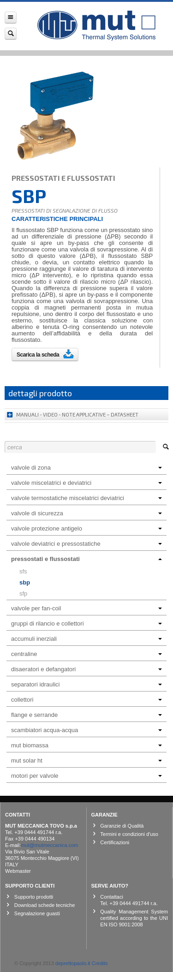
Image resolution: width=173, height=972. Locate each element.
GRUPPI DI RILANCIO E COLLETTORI (86, 623)
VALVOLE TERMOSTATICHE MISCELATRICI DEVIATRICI (86, 498)
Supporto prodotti (33, 897)
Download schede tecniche (44, 905)
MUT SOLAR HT (86, 760)
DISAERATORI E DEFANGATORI (86, 669)
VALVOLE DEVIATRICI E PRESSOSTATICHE (86, 543)
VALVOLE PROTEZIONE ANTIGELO (86, 528)
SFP (23, 593)
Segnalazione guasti (37, 913)
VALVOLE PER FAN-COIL (86, 608)
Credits (100, 963)
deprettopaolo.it (72, 963)
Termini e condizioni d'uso (129, 834)
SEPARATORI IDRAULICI (86, 684)
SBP (24, 582)
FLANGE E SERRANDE (86, 714)
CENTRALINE (86, 653)
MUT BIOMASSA (86, 745)
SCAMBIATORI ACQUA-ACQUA (86, 730)
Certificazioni (114, 842)
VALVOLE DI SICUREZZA (86, 513)
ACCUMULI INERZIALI (86, 638)
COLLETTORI (86, 699)
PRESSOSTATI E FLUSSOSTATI (86, 558)
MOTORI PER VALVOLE (86, 775)
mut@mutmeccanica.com (49, 845)
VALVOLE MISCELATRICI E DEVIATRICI (86, 482)
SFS (23, 571)
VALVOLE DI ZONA (86, 467)
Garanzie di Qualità (121, 826)
